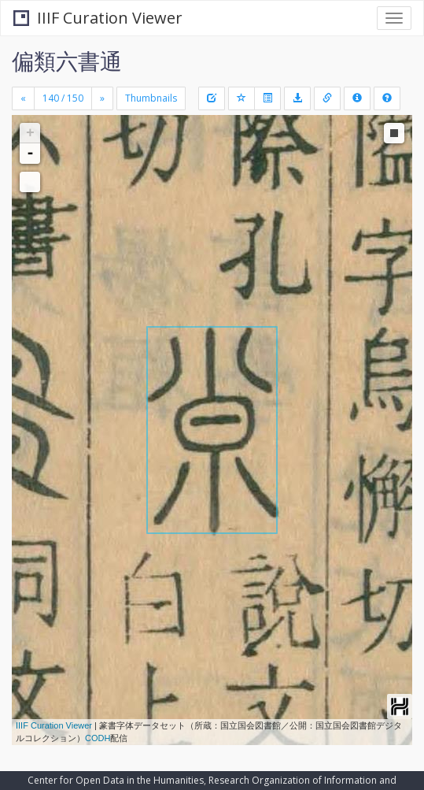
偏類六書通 (67, 61)
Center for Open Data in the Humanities (116, 780)
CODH (97, 738)
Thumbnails (151, 98)
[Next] (102, 98)
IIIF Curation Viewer (98, 17)
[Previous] (23, 98)
